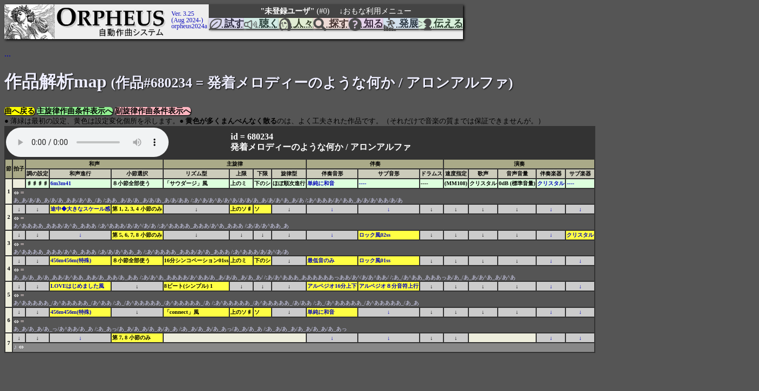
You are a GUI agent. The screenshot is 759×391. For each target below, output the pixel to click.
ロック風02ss (374, 235)
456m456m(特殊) (70, 260)
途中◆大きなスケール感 (80, 209)
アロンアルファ (380, 147)
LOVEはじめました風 (77, 286)
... (7, 53)
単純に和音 (321, 183)
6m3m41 (60, 183)
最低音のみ (321, 260)
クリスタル (550, 183)
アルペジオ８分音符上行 (389, 286)
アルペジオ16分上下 (331, 286)
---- (362, 183)
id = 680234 (252, 136)
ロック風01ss (374, 260)
